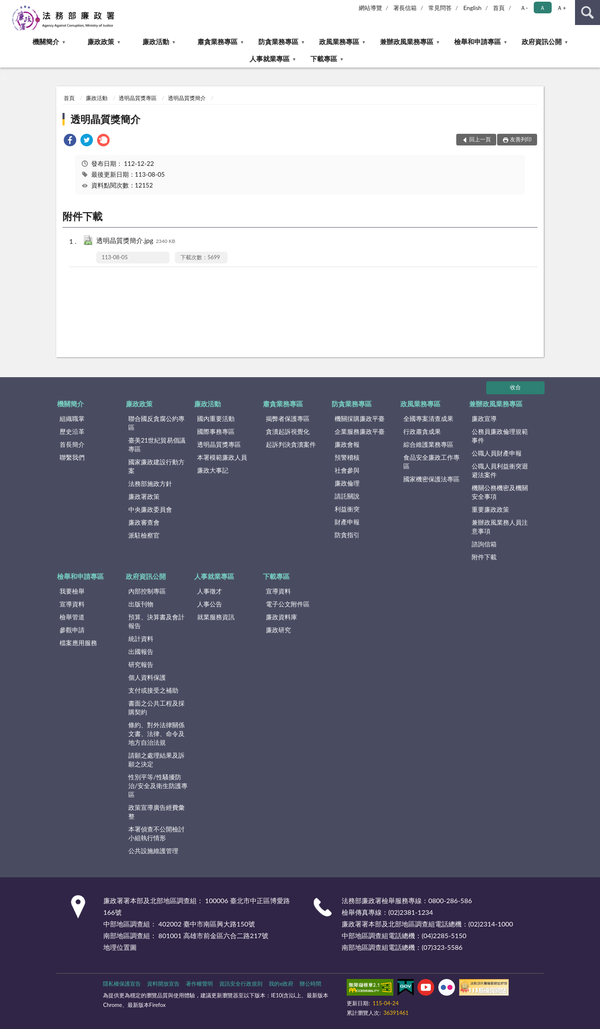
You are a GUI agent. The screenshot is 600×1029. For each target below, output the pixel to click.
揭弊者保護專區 (288, 418)
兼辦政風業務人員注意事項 (500, 526)
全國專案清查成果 (428, 418)
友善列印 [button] (521, 139)
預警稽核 (347, 457)
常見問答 (440, 7)
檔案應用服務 (78, 642)
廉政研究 (278, 629)
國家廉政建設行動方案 (156, 466)
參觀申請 (72, 629)
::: (7, 6)
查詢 (587, 12)
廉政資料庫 (281, 617)
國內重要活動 (216, 418)
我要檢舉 (72, 591)
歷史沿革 (72, 431)
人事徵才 (209, 591)
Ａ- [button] (524, 7)
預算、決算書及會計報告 (156, 621)
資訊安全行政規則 (240, 983)
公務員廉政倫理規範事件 (500, 436)
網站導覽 (370, 7)
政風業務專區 (339, 41)
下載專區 (323, 59)
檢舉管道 (72, 617)
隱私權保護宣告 (122, 983)
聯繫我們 (72, 457)
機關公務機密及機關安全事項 (500, 492)
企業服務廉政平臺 (360, 431)
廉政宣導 (484, 418)
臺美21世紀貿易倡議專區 (156, 444)
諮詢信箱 (484, 544)
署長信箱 (405, 7)
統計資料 (140, 638)
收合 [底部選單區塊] (515, 387)
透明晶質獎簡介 (187, 98)
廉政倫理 (347, 483)
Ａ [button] (542, 7)
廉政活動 (155, 41)
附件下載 (484, 557)
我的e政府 (281, 983)
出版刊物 (140, 604)
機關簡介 (45, 41)
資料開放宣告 (163, 983)
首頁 (499, 7)
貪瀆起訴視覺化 (288, 431)
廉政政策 (101, 41)
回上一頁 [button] (480, 139)
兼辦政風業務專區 (406, 41)
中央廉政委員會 (150, 509)
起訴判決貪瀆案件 (291, 444)
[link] (70, 141)
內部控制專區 (147, 591)
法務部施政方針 (150, 483)
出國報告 (140, 651)
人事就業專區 (270, 59)
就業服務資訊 (216, 617)
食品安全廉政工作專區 (431, 461)
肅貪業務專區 (218, 41)
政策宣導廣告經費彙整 (156, 812)
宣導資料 (72, 604)
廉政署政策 (144, 496)
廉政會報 (347, 444)
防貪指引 (347, 534)
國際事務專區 (216, 431)
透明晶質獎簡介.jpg (135, 241)
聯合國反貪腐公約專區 (156, 423)
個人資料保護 (147, 677)
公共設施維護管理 (153, 850)
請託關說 (347, 496)
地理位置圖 (120, 947)
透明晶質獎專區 (138, 98)
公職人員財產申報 (497, 453)
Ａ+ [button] (561, 7)
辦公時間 (310, 983)
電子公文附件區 (288, 604)
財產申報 (347, 522)
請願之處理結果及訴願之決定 (156, 759)
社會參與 (347, 470)
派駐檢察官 (144, 535)
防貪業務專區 (278, 41)
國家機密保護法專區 (431, 479)
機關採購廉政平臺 (360, 418)
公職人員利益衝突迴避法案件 (500, 470)
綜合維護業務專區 (428, 444)
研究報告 (140, 664)
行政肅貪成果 (422, 431)
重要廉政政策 (490, 509)
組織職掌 (72, 418)
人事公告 (209, 604)
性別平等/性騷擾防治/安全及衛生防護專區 (158, 785)
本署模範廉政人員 (222, 457)
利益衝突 (347, 509)
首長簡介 (72, 444)
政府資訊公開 (542, 41)
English (472, 7)
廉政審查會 (144, 522)
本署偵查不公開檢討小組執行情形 (156, 833)
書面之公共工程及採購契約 (156, 707)
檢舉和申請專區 (477, 41)
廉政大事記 (212, 470)
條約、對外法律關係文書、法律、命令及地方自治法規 (156, 733)
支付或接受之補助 (153, 690)
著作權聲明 (199, 983)
